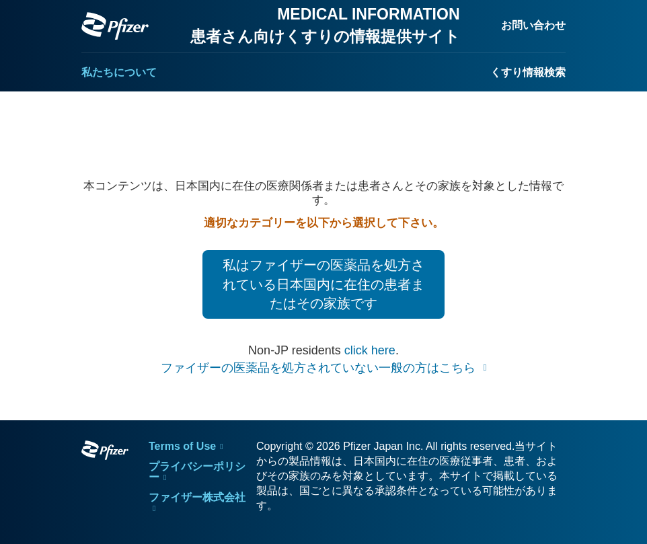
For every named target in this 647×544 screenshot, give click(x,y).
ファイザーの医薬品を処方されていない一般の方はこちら (320, 368)
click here (369, 350)
